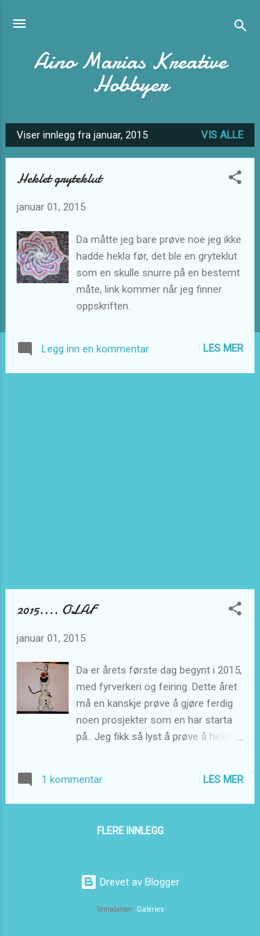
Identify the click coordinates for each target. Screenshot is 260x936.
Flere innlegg (130, 830)
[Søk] (240, 28)
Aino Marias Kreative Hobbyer (130, 73)
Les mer (223, 348)
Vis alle (222, 135)
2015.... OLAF (56, 609)
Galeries (150, 909)
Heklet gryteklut (59, 178)
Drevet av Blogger (130, 882)
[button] (235, 179)
